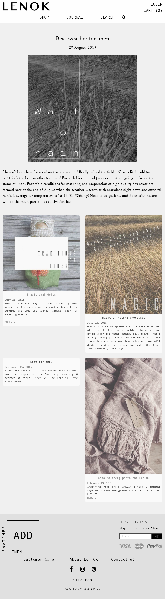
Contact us (123, 559)
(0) (153, 10)
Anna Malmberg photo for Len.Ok (124, 478)
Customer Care (38, 559)
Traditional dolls (41, 294)
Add (23, 535)
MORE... (10, 321)
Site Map (82, 580)
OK (157, 536)
